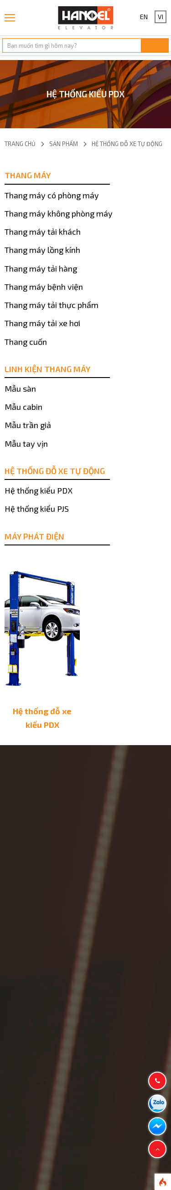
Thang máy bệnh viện (44, 287)
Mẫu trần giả (28, 425)
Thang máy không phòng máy (59, 213)
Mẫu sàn (20, 388)
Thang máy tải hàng (41, 268)
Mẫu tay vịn (26, 444)
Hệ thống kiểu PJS (37, 509)
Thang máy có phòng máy (52, 195)
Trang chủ (20, 143)
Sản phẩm (63, 143)
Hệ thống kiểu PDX (39, 490)
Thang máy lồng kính (42, 250)
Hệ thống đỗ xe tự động (127, 143)
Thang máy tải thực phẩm (51, 305)
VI (160, 16)
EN (144, 16)
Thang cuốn (26, 342)
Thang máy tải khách (43, 232)
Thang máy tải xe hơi (42, 323)
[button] (157, 1149)
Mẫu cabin (23, 407)
